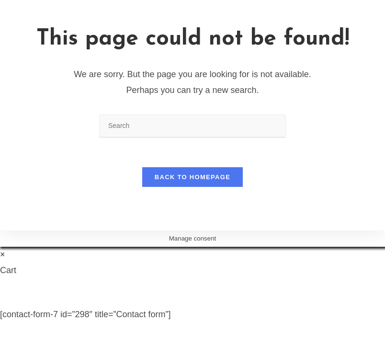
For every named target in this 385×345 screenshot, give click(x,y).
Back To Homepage (192, 177)
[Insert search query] (192, 126)
